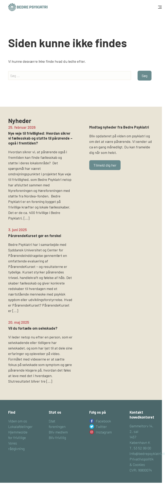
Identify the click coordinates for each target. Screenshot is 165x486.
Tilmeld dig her (104, 165)
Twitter (101, 426)
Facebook (103, 421)
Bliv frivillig (57, 437)
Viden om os (17, 421)
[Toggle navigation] (159, 7)
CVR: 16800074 (141, 470)
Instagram (104, 432)
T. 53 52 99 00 (140, 448)
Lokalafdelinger (20, 426)
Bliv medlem (58, 432)
